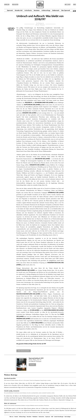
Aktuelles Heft (19, 10)
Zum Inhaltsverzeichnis (23, 351)
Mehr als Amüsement (10, 403)
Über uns (11, 416)
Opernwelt (10, 10)
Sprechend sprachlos (10, 378)
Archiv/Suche (28, 10)
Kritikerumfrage (46, 10)
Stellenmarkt (55, 10)
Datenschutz (41, 416)
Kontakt (16, 416)
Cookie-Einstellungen (58, 416)
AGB (52, 416)
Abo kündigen (67, 416)
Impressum (47, 416)
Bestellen (32, 365)
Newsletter (37, 10)
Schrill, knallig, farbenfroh (11, 391)
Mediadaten (35, 416)
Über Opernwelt (65, 10)
